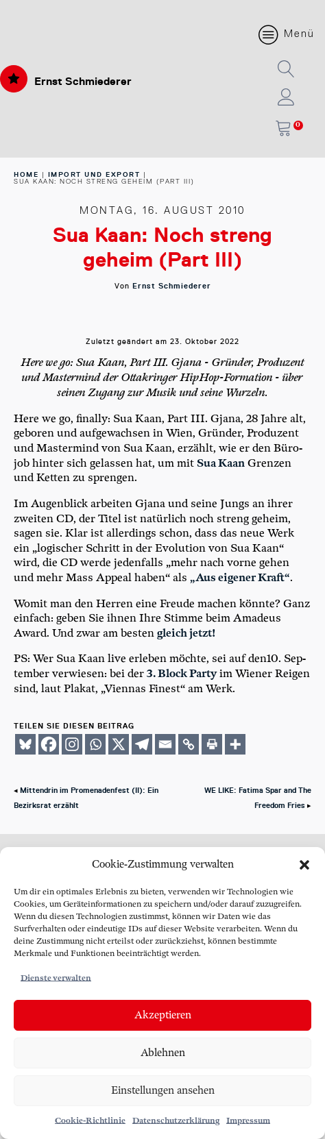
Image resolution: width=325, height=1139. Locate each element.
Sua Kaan (221, 463)
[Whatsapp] (95, 744)
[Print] (212, 744)
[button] (304, 865)
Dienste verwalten (56, 978)
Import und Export (94, 174)
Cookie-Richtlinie (90, 1121)
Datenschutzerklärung (175, 1121)
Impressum (248, 1121)
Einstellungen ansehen (163, 1090)
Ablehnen (163, 1053)
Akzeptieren (162, 1015)
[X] (118, 744)
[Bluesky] (25, 744)
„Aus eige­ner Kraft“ (240, 578)
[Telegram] (142, 744)
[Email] (165, 744)
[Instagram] (72, 744)
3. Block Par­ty (182, 674)
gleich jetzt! (186, 633)
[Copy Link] (188, 744)
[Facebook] (48, 744)
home (26, 174)
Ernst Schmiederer (83, 81)
